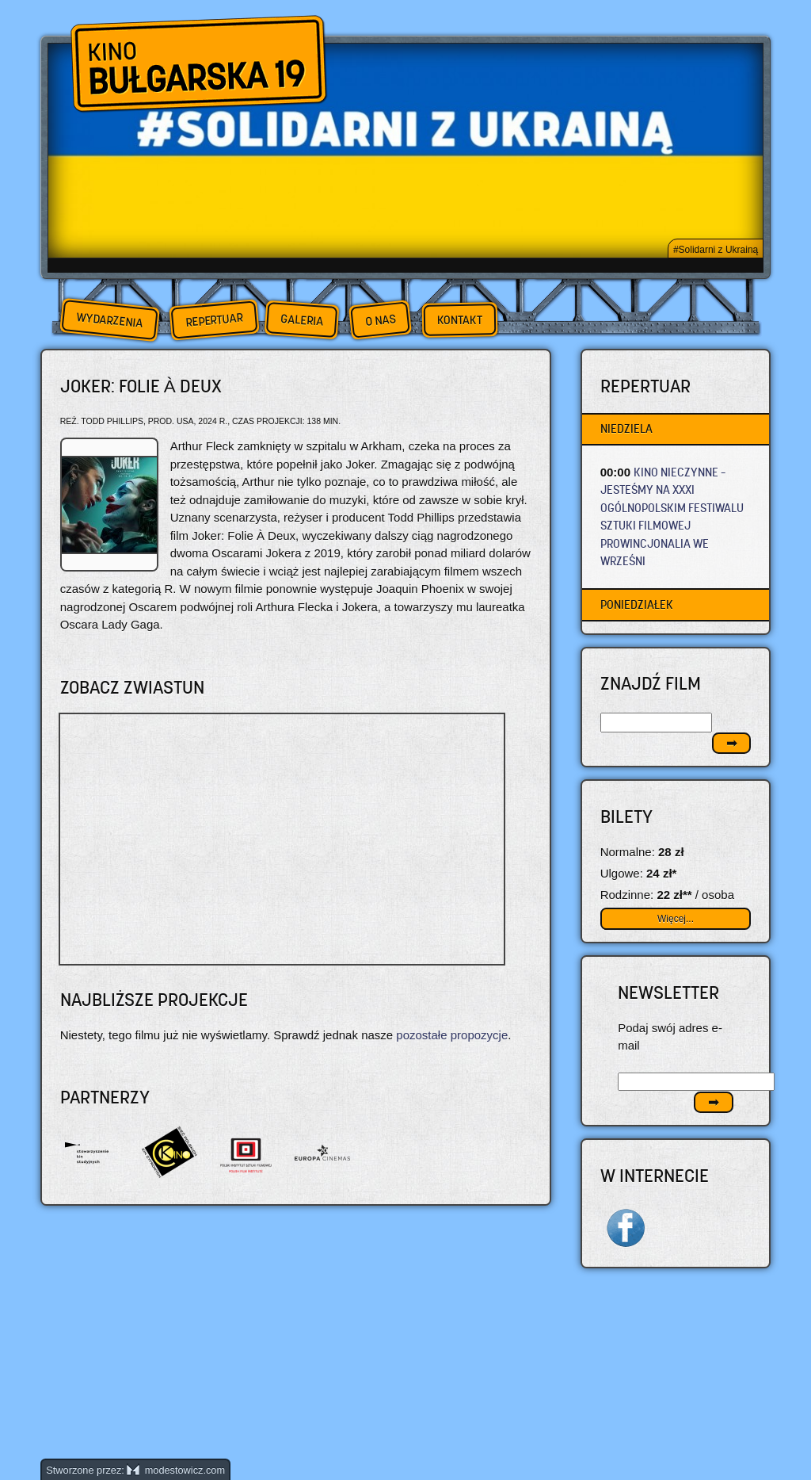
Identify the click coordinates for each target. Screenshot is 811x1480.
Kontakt (459, 320)
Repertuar (214, 320)
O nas (380, 320)
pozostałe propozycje (452, 1035)
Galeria (301, 320)
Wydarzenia (109, 320)
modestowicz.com (176, 1470)
